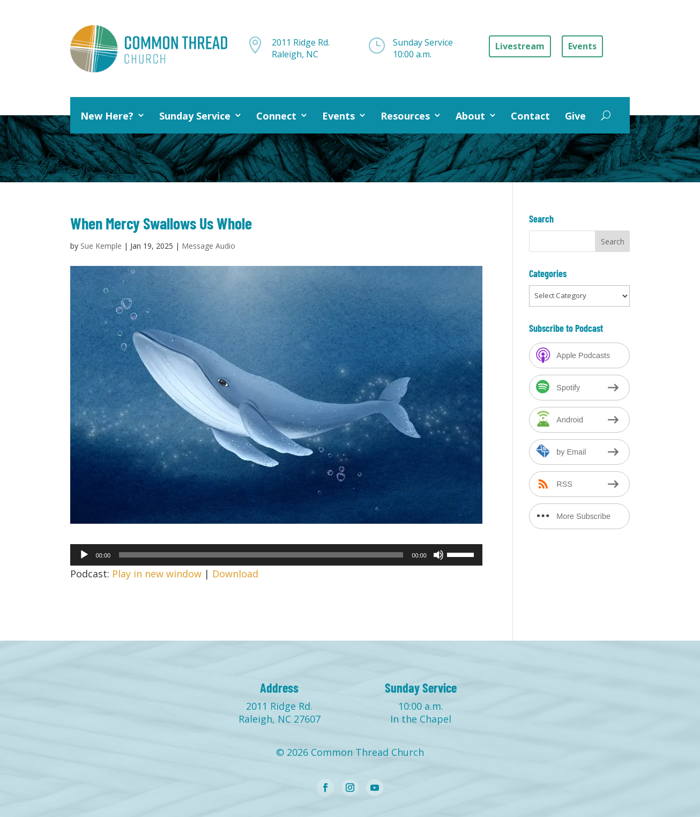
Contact (530, 115)
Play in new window (157, 573)
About (470, 115)
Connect (276, 115)
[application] (276, 555)
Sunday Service (194, 115)
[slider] (261, 555)
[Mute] (438, 554)
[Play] (84, 554)
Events (338, 115)
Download (235, 573)
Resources (405, 115)
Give (575, 115)
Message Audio (208, 246)
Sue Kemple (101, 246)
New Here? (106, 115)
